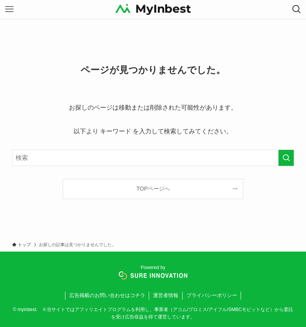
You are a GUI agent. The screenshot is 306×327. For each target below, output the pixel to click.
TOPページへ (152, 188)
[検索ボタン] (296, 9)
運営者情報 (165, 295)
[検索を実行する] (286, 158)
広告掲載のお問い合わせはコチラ (107, 295)
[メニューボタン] (9, 9)
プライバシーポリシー (211, 295)
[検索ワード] (153, 158)
